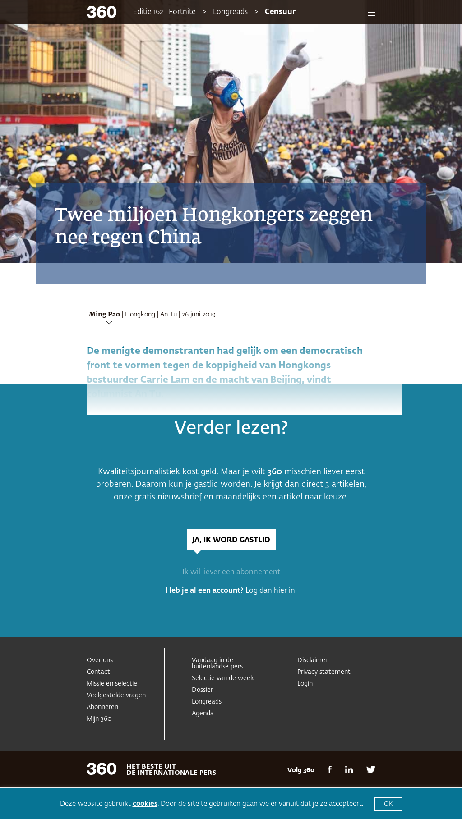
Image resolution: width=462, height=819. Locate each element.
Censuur (280, 12)
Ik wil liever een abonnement (231, 572)
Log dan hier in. (271, 591)
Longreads (230, 12)
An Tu (168, 314)
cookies (145, 804)
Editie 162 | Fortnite (164, 12)
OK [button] (388, 804)
